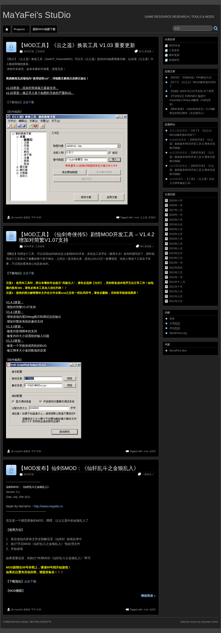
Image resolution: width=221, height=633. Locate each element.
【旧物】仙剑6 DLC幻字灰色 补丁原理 (191, 91)
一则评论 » (147, 474)
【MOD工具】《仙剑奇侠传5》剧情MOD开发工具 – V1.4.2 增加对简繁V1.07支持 (86, 237)
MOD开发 (29, 51)
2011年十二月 (177, 281)
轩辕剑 (152, 217)
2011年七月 (176, 296)
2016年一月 (176, 214)
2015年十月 (176, 219)
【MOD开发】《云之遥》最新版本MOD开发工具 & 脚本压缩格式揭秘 (192, 143)
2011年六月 (176, 301)
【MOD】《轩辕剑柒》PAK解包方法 (190, 77)
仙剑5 (153, 451)
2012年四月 (176, 267)
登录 (172, 318)
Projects (21, 30)
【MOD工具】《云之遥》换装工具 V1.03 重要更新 (77, 45)
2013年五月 (176, 253)
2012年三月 (176, 272)
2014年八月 (176, 243)
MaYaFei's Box (177, 350)
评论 (174, 328)
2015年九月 (176, 224)
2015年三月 (176, 238)
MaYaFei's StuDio (37, 15)
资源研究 (174, 60)
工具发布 (40, 51)
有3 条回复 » (146, 246)
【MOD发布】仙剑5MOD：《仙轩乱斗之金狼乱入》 (79, 468)
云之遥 (143, 217)
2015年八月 (176, 229)
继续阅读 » (148, 595)
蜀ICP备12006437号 (40, 621)
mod (136, 217)
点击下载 (28, 102)
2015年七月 (176, 234)
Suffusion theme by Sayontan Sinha (199, 621)
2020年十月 (176, 200)
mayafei (18, 217)
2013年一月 (176, 262)
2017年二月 (176, 210)
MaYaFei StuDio (19, 621)
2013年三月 (176, 258)
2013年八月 (176, 248)
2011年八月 (176, 291)
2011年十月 (176, 286)
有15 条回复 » (146, 51)
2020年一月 (176, 205)
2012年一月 (176, 277)
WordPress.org (178, 333)
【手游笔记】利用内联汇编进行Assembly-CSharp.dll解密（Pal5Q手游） (190, 100)
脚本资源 (174, 55)
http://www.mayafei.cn (48, 506)
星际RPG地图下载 (44, 29)
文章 (174, 323)
